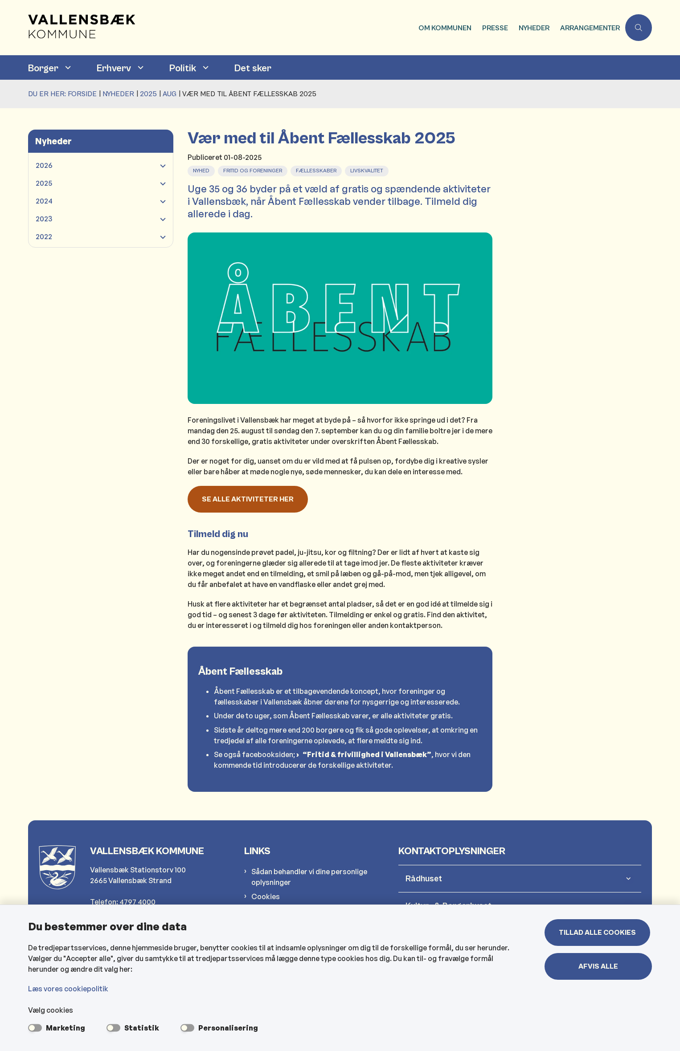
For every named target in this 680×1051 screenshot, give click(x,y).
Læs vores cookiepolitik (68, 988)
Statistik (141, 1027)
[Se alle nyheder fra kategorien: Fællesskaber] (317, 169)
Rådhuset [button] (424, 879)
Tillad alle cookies (599, 933)
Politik (182, 68)
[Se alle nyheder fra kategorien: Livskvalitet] (367, 169)
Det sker (252, 68)
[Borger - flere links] (66, 67)
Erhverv (114, 68)
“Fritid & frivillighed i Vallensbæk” (367, 754)
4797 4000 (137, 901)
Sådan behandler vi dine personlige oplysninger (309, 877)
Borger (43, 68)
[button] (161, 165)
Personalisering (228, 1027)
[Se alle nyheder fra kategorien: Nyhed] (202, 169)
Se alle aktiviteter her (248, 499)
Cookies (265, 896)
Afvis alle (599, 966)
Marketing (65, 1027)
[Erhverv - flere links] (139, 67)
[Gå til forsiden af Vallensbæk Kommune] (220, 27)
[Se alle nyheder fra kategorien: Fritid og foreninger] (253, 169)
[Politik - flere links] (204, 67)
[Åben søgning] (638, 27)
